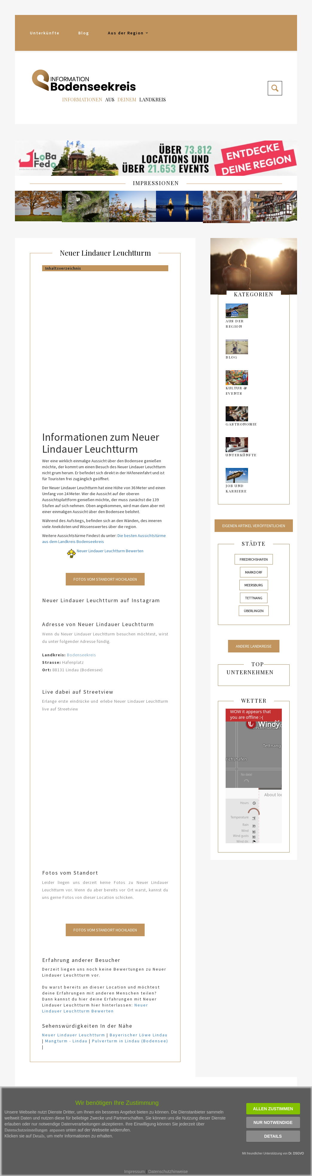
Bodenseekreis (81, 655)
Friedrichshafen (254, 559)
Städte (254, 543)
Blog (83, 33)
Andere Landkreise (254, 646)
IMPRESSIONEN (156, 183)
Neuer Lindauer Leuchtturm (105, 252)
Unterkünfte (44, 33)
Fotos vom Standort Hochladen (105, 579)
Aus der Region (128, 33)
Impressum (134, 1171)
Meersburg (253, 585)
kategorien (253, 294)
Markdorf (253, 572)
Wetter (254, 700)
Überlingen (254, 610)
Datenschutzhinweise (168, 1171)
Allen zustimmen (273, 1108)
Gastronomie (241, 424)
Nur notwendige (273, 1122)
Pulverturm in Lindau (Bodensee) (130, 1041)
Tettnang (253, 598)
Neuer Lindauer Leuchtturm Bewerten (105, 550)
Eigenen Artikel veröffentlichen (253, 525)
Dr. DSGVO (296, 1153)
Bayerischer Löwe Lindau (139, 1035)
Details (273, 1136)
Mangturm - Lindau (66, 1041)
